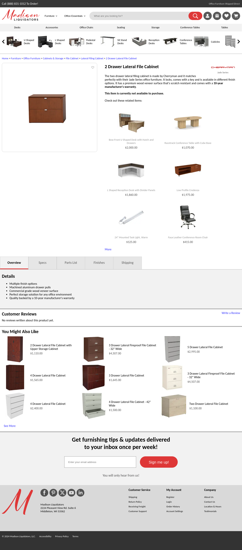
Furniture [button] (51, 16)
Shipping (127, 263)
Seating (121, 27)
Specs (42, 263)
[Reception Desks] (139, 48)
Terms (75, 536)
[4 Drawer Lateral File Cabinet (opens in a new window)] (15, 390)
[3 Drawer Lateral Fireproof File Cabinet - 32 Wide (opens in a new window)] (93, 361)
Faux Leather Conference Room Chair (188, 237)
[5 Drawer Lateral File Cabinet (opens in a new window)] (172, 361)
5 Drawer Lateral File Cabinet (205, 347)
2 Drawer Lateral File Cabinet (121, 58)
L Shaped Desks (60, 42)
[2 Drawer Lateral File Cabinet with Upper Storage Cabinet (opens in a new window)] (15, 361)
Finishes (99, 263)
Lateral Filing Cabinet (92, 58)
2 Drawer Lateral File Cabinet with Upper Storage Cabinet (51, 347)
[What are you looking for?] (141, 16)
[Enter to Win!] (217, 19)
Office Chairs (86, 27)
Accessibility (45, 536)
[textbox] (100, 462)
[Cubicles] (201, 48)
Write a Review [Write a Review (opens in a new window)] (231, 313)
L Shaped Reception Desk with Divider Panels (131, 190)
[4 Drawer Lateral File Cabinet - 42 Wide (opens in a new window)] (94, 418)
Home (5, 58)
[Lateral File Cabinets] (232, 48)
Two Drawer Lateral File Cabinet (208, 404)
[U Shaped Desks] (14, 48)
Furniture (16, 58)
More (108, 249)
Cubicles (215, 41)
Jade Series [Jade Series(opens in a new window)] (222, 72)
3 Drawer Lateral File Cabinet (126, 375)
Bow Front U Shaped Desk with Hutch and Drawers (131, 141)
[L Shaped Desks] (45, 48)
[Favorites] (226, 19)
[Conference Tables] (170, 48)
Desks (17, 27)
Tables (224, 27)
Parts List (71, 263)
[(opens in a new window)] (223, 67)
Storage (155, 27)
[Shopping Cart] (236, 16)
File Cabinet (72, 58)
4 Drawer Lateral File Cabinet (48, 375)
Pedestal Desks (90, 42)
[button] (195, 16)
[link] (236, 16)
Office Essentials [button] (75, 16)
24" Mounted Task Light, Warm (131, 237)
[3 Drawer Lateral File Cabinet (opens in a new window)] (93, 390)
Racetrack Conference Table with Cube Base (187, 143)
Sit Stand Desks (122, 42)
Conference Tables (190, 27)
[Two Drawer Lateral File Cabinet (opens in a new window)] (173, 418)
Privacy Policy (62, 536)
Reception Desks (154, 42)
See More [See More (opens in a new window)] (10, 426)
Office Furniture (31, 58)
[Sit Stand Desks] (107, 48)
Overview (14, 263)
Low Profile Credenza (188, 190)
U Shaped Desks (29, 42)
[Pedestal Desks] (76, 48)
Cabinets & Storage (53, 58)
